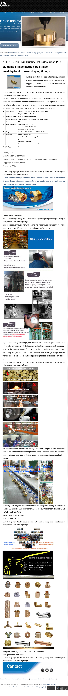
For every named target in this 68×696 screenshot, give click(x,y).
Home (10, 53)
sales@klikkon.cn (51, 679)
